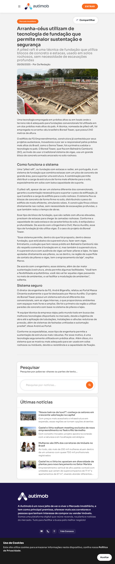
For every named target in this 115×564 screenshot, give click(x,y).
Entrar (90, 6)
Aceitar (104, 557)
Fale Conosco (67, 531)
